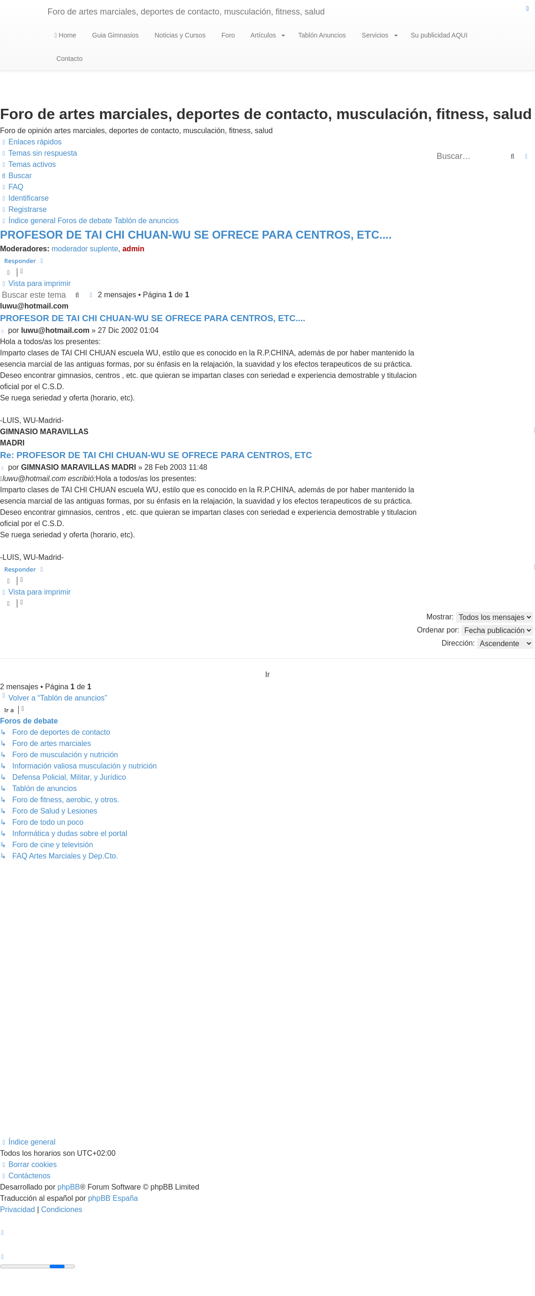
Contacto (69, 58)
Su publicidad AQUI (438, 35)
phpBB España (113, 1198)
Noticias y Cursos (179, 35)
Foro (227, 35)
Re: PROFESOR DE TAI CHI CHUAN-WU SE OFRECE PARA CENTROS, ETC (156, 455)
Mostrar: (479, 617)
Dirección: (487, 643)
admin (133, 249)
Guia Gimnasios (114, 35)
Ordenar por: (475, 630)
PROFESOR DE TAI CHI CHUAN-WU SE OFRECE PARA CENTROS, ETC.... (196, 234)
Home (65, 35)
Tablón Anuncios (321, 35)
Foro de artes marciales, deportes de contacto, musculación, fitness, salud (186, 11)
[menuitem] (38, 153)
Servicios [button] (379, 35)
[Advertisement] (265, 999)
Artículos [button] (267, 35)
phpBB (69, 1187)
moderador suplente (84, 249)
